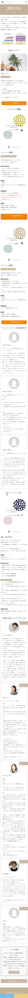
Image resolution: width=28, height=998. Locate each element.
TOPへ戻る (14, 981)
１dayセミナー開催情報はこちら (14, 103)
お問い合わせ (21, 995)
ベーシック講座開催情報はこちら (14, 216)
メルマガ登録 (7, 995)
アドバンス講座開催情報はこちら (14, 322)
